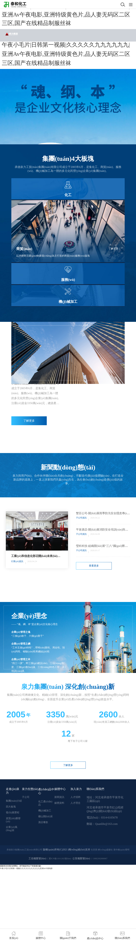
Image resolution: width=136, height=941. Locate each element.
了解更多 (114, 248)
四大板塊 (11, 806)
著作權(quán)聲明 (121, 849)
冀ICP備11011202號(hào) (60, 858)
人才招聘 (75, 797)
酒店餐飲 (43, 822)
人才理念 (75, 803)
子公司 (25, 797)
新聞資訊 (59, 797)
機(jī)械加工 (44, 810)
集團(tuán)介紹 (14, 801)
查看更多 (94, 565)
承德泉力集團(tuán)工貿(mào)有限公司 (24, 849)
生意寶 (94, 849)
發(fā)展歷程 (12, 812)
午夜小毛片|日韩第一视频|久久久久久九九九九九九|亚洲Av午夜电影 (26, 868)
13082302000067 (100, 858)
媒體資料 (59, 803)
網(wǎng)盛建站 (105, 849)
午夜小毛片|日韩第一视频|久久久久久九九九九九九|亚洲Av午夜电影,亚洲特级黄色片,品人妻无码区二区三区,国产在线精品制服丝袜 (66, 14)
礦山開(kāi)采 (45, 816)
